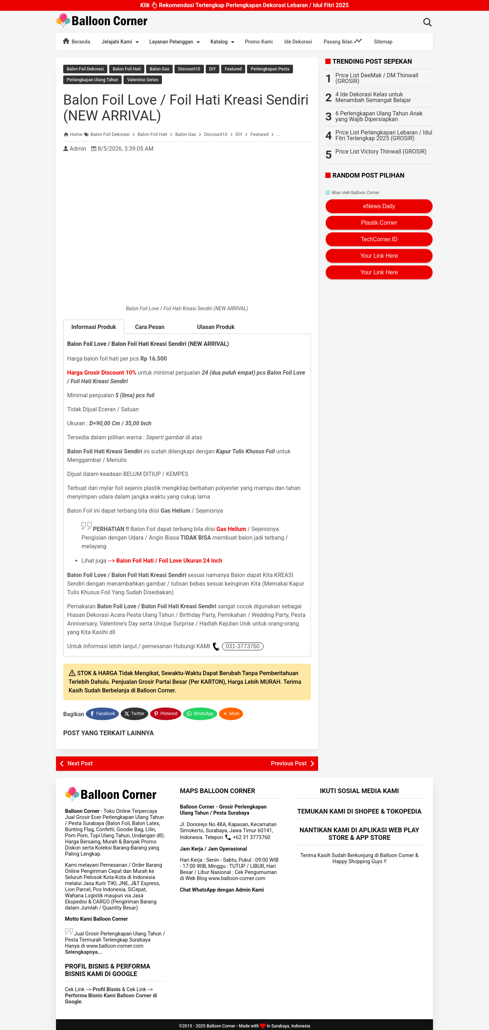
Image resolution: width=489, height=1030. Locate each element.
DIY (212, 69)
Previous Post (289, 760)
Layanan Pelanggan (175, 42)
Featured (233, 69)
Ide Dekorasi (298, 42)
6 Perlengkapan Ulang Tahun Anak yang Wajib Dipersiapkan (379, 116)
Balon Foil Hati (127, 69)
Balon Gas (159, 69)
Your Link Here (379, 256)
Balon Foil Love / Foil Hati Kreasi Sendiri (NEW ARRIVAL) (166, 106)
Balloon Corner (220, 1023)
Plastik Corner (379, 223)
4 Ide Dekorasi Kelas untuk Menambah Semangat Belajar (373, 97)
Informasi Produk (93, 325)
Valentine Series (142, 79)
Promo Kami (259, 42)
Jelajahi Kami (121, 42)
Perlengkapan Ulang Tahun (92, 79)
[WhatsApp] (201, 711)
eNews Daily (379, 206)
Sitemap (383, 42)
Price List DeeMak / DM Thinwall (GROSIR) (376, 78)
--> (165, 559)
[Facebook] (102, 711)
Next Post (80, 760)
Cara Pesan (154, 326)
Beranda (76, 41)
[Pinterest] (166, 711)
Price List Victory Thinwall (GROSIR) (381, 151)
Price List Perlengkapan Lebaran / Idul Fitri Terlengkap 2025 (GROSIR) (383, 135)
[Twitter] (135, 711)
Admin (78, 147)
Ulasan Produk (216, 325)
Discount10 (189, 69)
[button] (232, 711)
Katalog (223, 42)
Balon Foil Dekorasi (85, 69)
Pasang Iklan (342, 41)
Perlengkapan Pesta (270, 69)
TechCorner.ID (379, 239)
